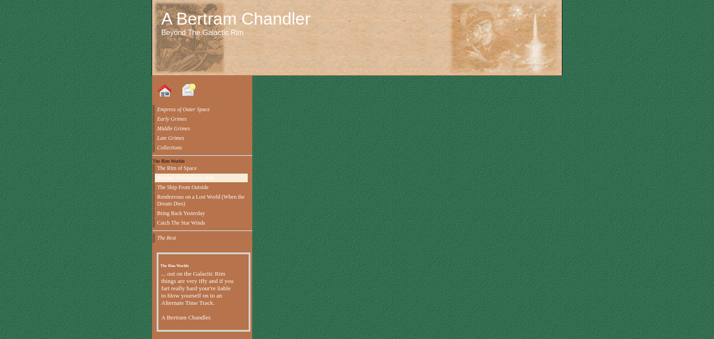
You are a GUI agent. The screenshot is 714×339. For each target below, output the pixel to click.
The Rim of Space (177, 168)
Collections (169, 147)
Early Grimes (172, 119)
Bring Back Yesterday (181, 213)
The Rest (166, 238)
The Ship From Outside (183, 187)
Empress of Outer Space (183, 109)
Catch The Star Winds (181, 223)
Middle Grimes (173, 128)
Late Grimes (170, 138)
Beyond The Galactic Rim (185, 178)
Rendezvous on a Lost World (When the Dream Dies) (201, 200)
